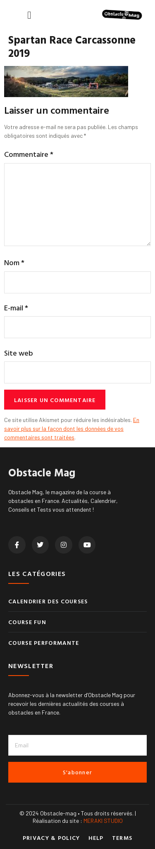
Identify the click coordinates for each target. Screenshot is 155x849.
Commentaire (28, 154)
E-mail (16, 307)
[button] (29, 15)
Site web (18, 353)
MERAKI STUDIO (103, 820)
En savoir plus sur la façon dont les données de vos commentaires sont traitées (71, 428)
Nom (14, 262)
